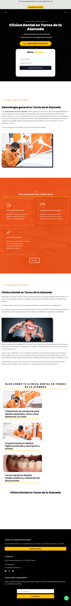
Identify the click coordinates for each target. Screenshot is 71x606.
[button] (65, 12)
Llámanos (34, 260)
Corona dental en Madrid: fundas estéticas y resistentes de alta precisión (18, 450)
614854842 (10, 538)
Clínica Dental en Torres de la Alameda (16, 111)
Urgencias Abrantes (59, 589)
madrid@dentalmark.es (14, 541)
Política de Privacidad (52, 593)
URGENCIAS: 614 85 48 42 (35, 7)
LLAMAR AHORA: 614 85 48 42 (35, 43)
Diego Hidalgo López (22, 589)
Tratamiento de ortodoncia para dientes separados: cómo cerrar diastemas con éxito (18, 415)
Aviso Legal (63, 593)
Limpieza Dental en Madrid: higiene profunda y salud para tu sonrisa (52, 414)
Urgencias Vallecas (46, 589)
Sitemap (49, 591)
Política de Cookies (59, 591)
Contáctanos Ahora (35, 522)
